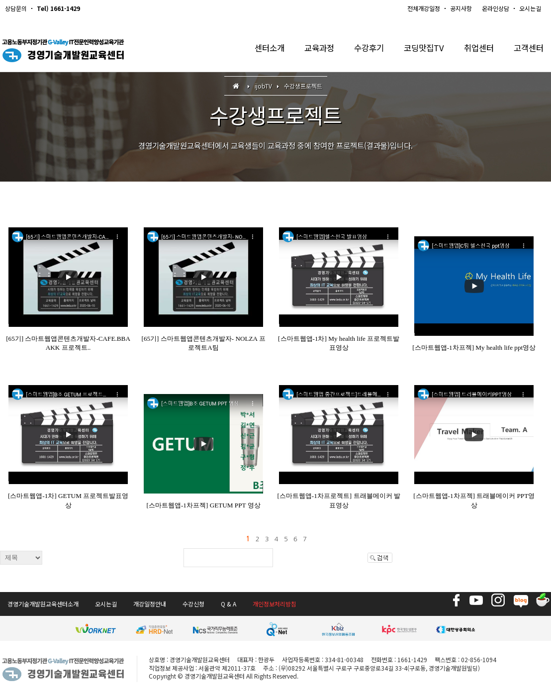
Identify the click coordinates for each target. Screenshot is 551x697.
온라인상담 (495, 8)
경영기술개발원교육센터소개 (43, 603)
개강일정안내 (149, 603)
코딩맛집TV (419, 49)
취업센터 (476, 49)
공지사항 (461, 8)
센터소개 (259, 49)
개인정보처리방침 (274, 603)
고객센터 (528, 49)
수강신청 (193, 603)
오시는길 (530, 8)
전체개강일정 (423, 8)
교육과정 (310, 49)
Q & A (228, 603)
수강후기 (362, 49)
